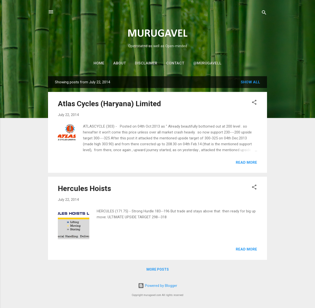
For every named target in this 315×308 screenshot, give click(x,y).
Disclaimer (146, 63)
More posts (157, 269)
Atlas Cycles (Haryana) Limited (109, 103)
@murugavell (207, 63)
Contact (175, 63)
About (119, 63)
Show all (250, 82)
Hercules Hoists (84, 188)
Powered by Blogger (157, 285)
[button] (254, 103)
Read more (246, 162)
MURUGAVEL (157, 33)
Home (99, 63)
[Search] (264, 13)
